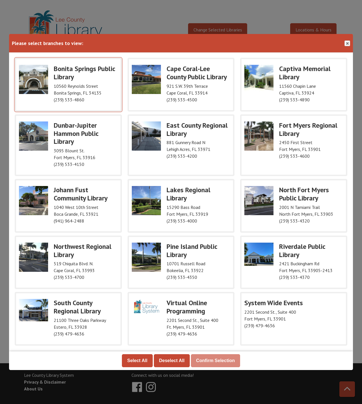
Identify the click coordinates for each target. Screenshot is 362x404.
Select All (137, 360)
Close (347, 43)
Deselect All (171, 360)
